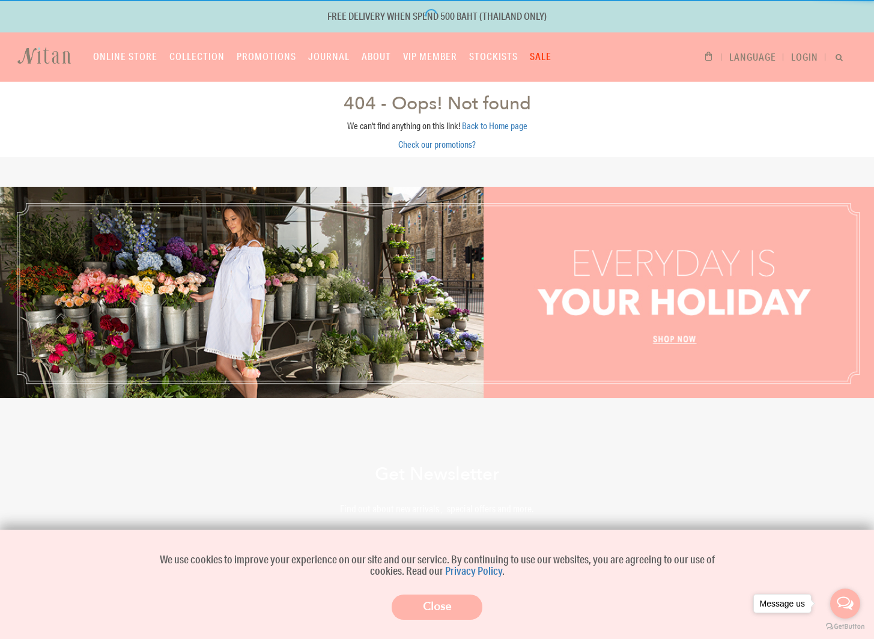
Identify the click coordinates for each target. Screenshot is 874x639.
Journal (329, 56)
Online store (125, 56)
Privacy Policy (473, 570)
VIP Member (430, 56)
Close (437, 606)
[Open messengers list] (845, 604)
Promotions (266, 56)
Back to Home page (494, 126)
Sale (540, 56)
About (376, 56)
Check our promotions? (437, 144)
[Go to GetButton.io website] (845, 627)
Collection (197, 56)
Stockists (493, 56)
